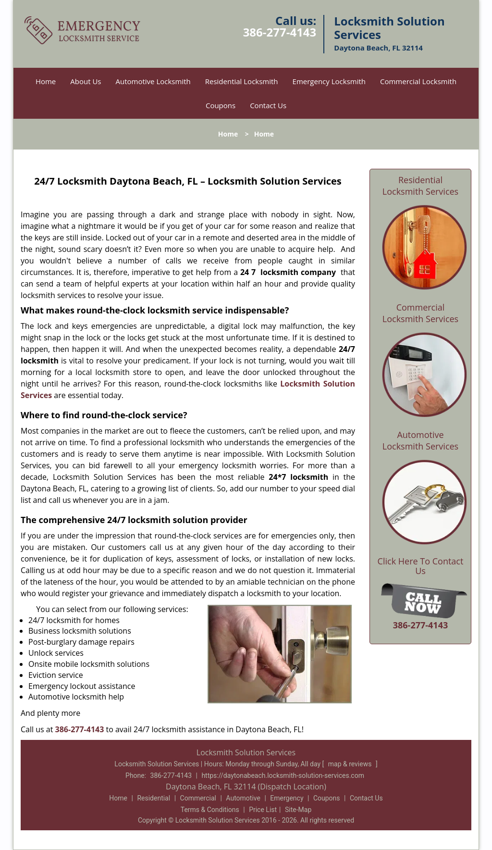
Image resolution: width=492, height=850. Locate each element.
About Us (85, 81)
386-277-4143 (280, 32)
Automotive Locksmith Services (420, 440)
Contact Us (268, 105)
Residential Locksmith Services (420, 185)
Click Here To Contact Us (421, 566)
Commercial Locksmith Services (420, 313)
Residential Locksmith (241, 81)
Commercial (198, 798)
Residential (153, 798)
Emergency (286, 798)
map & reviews (350, 764)
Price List (263, 809)
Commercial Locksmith (418, 81)
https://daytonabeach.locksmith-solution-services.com (282, 775)
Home (46, 81)
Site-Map (298, 809)
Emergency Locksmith (329, 81)
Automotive (243, 798)
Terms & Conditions (210, 809)
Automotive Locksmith (153, 81)
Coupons (220, 105)
